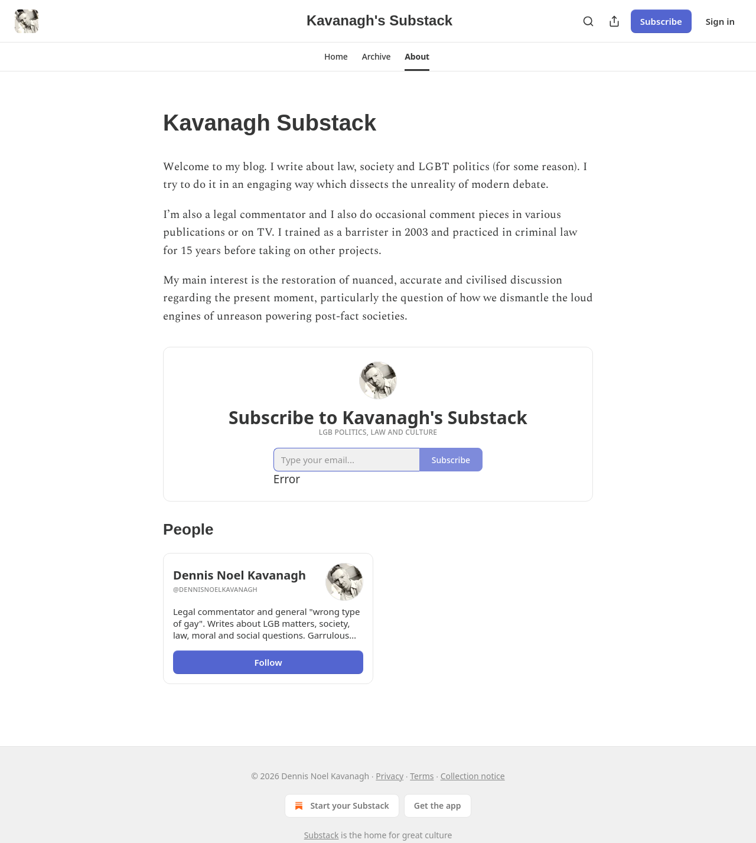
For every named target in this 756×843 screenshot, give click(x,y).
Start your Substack (340, 805)
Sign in (720, 21)
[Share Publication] (614, 21)
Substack (321, 835)
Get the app (437, 805)
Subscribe (661, 21)
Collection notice (473, 776)
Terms (422, 776)
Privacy (389, 776)
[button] (336, 57)
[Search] (588, 21)
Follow (268, 662)
